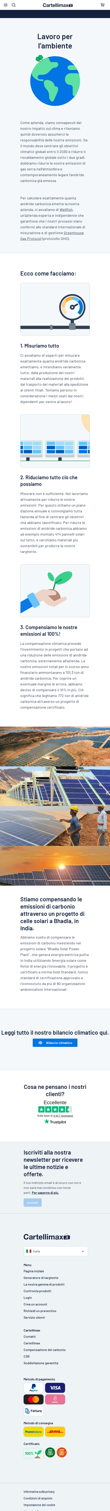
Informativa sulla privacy (39, 1491)
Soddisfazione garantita (41, 1363)
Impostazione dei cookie (39, 1505)
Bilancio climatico (55, 1042)
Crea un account (35, 1304)
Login (28, 1297)
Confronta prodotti (37, 1291)
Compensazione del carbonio (45, 1350)
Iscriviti (32, 1202)
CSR (27, 1356)
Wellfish (66, 209)
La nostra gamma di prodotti (44, 1284)
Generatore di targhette (41, 1278)
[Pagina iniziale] (55, 1236)
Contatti (30, 1336)
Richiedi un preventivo (40, 1311)
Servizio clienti (34, 1317)
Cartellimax (32, 1343)
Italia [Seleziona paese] (33, 1251)
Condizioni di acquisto (38, 1498)
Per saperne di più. (45, 1192)
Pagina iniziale (34, 1271)
